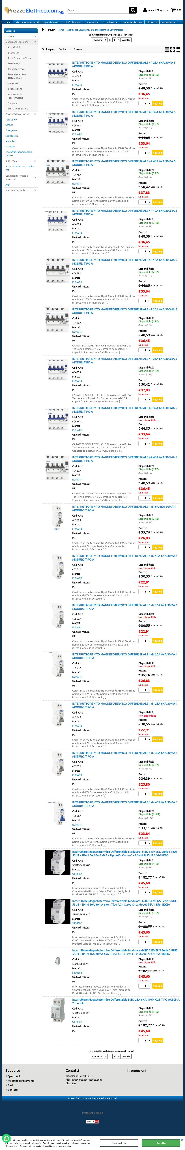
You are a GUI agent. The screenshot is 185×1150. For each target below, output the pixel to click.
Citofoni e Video (72, 24)
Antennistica (166, 24)
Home (7, 24)
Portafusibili (14, 51)
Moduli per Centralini (16, 46)
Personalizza (119, 1143)
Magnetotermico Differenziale (17, 80)
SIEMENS (77, 880)
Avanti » (126, 44)
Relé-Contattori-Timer (19, 62)
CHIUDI (182, 1139)
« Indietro (97, 44)
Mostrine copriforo (18, 112)
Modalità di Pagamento (21, 1087)
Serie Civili (10, 40)
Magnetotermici (16, 73)
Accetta (160, 1143)
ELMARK (77, 89)
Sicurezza (149, 24)
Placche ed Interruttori (26, 24)
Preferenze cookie (92, 1119)
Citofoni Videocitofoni (17, 118)
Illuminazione (109, 24)
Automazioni (91, 24)
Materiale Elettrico (130, 24)
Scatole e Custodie (15, 194)
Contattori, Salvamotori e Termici (18, 158)
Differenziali (14, 67)
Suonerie (12, 107)
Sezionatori (14, 87)
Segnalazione (15, 93)
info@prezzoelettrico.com (87, 1086)
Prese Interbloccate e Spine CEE (19, 172)
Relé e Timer (11, 165)
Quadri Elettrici (51, 24)
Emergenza (11, 134)
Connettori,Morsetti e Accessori (16, 181)
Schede (9, 129)
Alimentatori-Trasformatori (15, 100)
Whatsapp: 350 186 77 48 (80, 1082)
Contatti (13, 1096)
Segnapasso (11, 140)
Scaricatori (13, 57)
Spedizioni (14, 1083)
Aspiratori (10, 145)
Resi (10, 1092)
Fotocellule (11, 123)
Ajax (7, 188)
